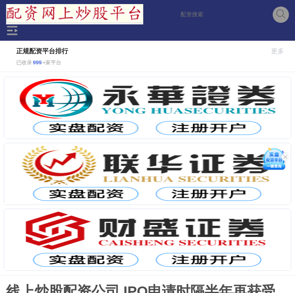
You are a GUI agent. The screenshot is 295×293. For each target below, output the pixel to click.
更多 (281, 51)
